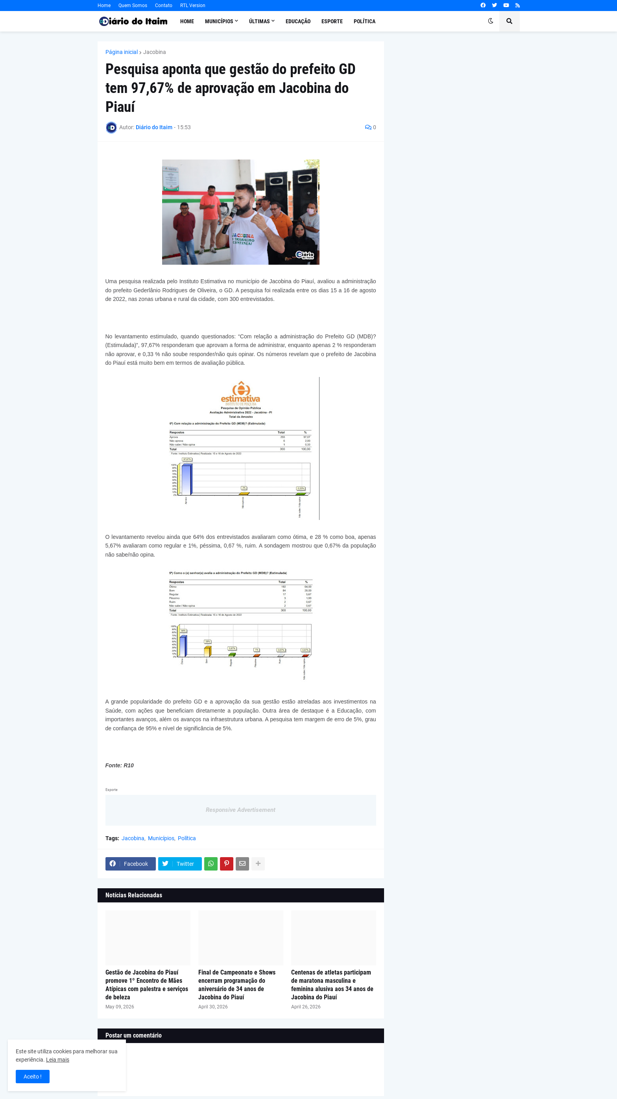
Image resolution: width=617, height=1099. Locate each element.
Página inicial (121, 52)
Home (104, 5)
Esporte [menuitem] (332, 21)
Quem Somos (132, 5)
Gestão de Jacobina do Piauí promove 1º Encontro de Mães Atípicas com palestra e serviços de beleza (146, 985)
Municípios (161, 838)
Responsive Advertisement (240, 809)
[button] (490, 21)
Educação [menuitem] (298, 21)
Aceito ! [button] (33, 1076)
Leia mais (57, 1059)
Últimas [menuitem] (259, 21)
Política (187, 838)
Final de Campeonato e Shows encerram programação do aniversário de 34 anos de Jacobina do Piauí (236, 985)
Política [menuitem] (364, 21)
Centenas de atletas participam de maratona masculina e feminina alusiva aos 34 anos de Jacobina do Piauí (332, 985)
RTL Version (192, 5)
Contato (163, 5)
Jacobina (154, 52)
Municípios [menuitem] (219, 21)
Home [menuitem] (187, 21)
